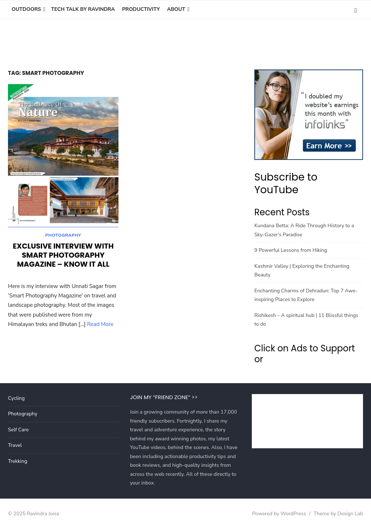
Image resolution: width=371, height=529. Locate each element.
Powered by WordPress (279, 513)
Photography (63, 236)
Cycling (16, 398)
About (176, 9)
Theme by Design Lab (338, 513)
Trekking (17, 461)
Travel (15, 445)
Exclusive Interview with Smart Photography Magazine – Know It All (63, 256)
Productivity (141, 9)
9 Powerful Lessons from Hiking (290, 250)
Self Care (18, 429)
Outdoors (26, 9)
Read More (100, 325)
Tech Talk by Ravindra (83, 9)
